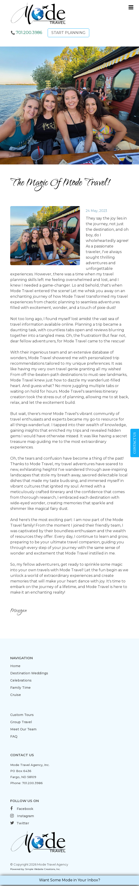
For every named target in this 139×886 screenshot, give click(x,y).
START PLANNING (68, 32)
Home (15, 666)
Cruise (15, 695)
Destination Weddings (29, 673)
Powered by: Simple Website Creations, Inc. (35, 869)
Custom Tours (22, 715)
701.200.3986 (29, 32)
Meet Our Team (23, 729)
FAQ (13, 736)
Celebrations (21, 680)
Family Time (20, 687)
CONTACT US (134, 443)
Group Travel (21, 722)
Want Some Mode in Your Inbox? (69, 880)
